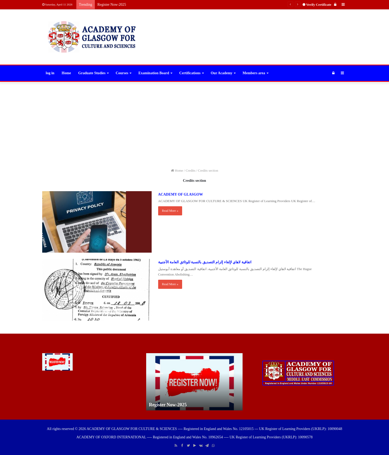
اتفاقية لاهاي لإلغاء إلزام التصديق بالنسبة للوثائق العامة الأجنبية (204, 262)
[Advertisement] (194, 123)
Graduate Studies (92, 73)
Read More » (170, 211)
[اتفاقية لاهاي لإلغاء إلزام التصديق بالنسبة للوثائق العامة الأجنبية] (97, 290)
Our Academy (221, 73)
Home (66, 73)
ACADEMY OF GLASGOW (180, 194)
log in (50, 73)
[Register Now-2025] (57, 362)
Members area (254, 73)
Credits (190, 170)
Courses (122, 73)
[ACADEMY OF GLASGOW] (97, 222)
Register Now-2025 (111, 5)
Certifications (190, 73)
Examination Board (153, 73)
